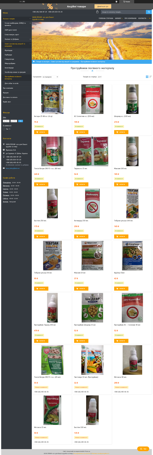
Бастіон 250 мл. (40, 221)
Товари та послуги (42, 62)
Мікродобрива (10, 63)
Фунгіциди (8, 50)
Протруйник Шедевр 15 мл (85, 325)
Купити (42, 132)
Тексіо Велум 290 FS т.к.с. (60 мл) (47, 168)
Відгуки (5, 93)
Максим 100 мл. (120, 168)
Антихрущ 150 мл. (81, 221)
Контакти (142, 18)
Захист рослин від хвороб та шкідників (15, 45)
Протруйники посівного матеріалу (13, 78)
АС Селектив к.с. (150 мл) (84, 116)
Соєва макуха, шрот (12, 35)
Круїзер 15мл (119, 273)
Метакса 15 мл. (40, 427)
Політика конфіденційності (100, 453)
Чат (143, 449)
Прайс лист (7, 102)
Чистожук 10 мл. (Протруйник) (86, 377)
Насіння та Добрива (12, 39)
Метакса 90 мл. (120, 377)
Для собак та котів (11, 83)
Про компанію (8, 88)
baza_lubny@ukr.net (13, 168)
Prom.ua (87, 451)
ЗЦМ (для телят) (11, 30)
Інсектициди (9, 68)
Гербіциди (8, 55)
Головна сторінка (106, 18)
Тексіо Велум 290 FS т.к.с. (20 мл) (47, 377)
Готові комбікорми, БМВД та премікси (15, 24)
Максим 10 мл (79, 273)
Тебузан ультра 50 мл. (43, 273)
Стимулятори (9, 59)
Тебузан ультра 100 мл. (123, 221)
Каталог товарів (9, 19)
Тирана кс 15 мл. (80, 168)
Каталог (118, 18)
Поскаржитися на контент (82, 453)
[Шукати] (149, 12)
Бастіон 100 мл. (80, 427)
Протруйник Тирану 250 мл (45, 325)
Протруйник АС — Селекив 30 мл (127, 325)
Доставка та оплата (10, 97)
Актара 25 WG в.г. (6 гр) (43, 116)
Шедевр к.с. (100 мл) (122, 116)
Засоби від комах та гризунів (15, 72)
